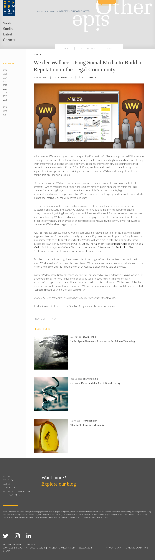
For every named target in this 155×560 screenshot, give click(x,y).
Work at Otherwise (17, 491)
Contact (9, 487)
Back (38, 54)
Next (55, 318)
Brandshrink (90, 337)
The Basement (12, 495)
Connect (9, 40)
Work (7, 23)
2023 (5, 81)
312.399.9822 (85, 548)
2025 (5, 74)
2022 (5, 85)
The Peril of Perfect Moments (87, 425)
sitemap (7, 551)
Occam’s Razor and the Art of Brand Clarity (95, 383)
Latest (7, 34)
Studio (8, 29)
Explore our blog (58, 484)
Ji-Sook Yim (65, 77)
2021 (5, 89)
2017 (5, 103)
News (110, 48)
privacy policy (113, 548)
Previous (40, 318)
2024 (5, 78)
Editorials (88, 48)
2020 (5, 92)
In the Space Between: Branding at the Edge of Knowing (103, 341)
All (66, 48)
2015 (5, 111)
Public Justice (80, 243)
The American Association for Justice (109, 243)
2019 (5, 96)
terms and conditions (136, 548)
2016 (5, 107)
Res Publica (121, 247)
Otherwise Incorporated (102, 297)
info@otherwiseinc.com (61, 548)
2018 (5, 100)
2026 (5, 70)
